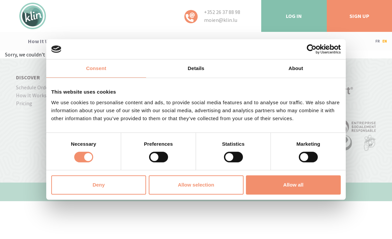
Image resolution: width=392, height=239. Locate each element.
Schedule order (33, 87)
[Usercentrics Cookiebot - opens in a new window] (312, 49)
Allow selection (196, 185)
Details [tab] (196, 68)
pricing (24, 103)
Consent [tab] (96, 68)
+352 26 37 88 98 (222, 12)
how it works (44, 41)
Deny (99, 185)
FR (377, 41)
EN (384, 41)
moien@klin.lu (220, 20)
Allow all (293, 185)
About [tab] (296, 68)
